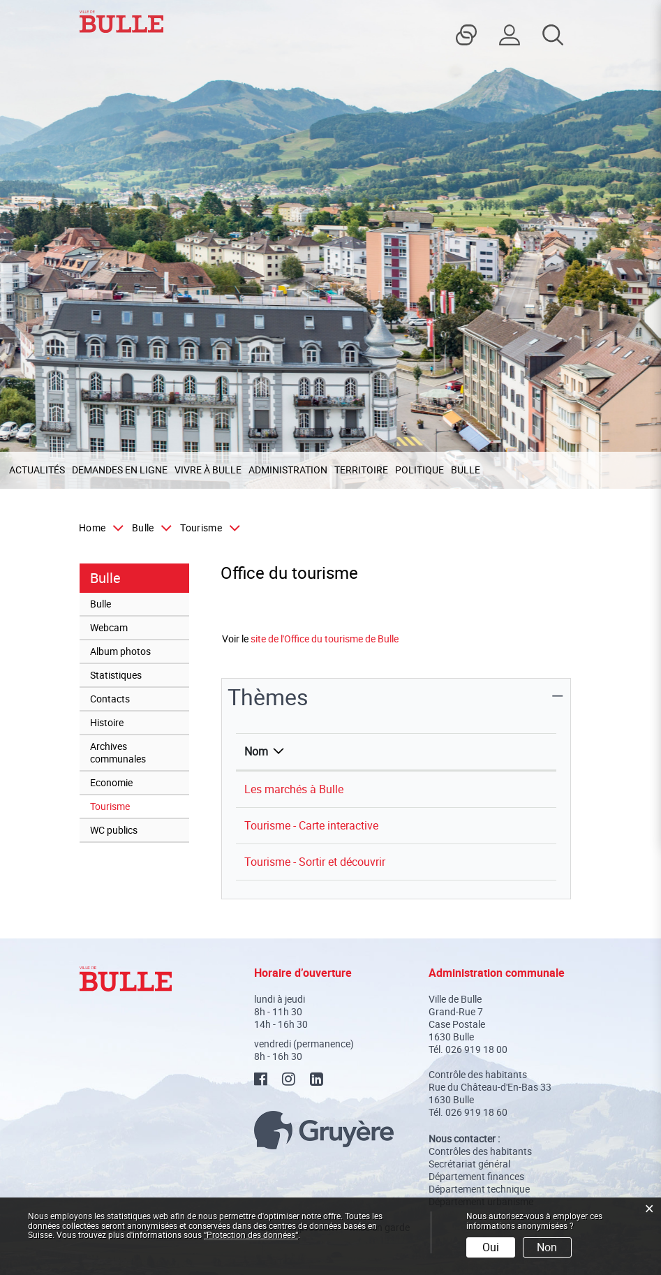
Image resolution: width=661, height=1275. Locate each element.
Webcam (109, 627)
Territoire (361, 469)
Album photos (120, 651)
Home (92, 527)
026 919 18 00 (476, 1049)
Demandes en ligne (120, 469)
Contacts (110, 698)
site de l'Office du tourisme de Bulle (331, 638)
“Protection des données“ (251, 1234)
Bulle (465, 469)
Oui (490, 1247)
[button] (148, 527)
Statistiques (116, 674)
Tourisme (137, 806)
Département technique (479, 1188)
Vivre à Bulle (208, 469)
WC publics (114, 830)
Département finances (476, 1176)
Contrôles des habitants (480, 1151)
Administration (287, 469)
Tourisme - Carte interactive (311, 825)
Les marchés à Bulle (293, 789)
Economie (111, 782)
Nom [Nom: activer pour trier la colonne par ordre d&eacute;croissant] (256, 751)
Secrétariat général (469, 1163)
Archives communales (118, 752)
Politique (419, 469)
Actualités (37, 469)
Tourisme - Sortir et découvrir (314, 861)
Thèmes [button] (268, 696)
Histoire (107, 722)
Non (547, 1247)
